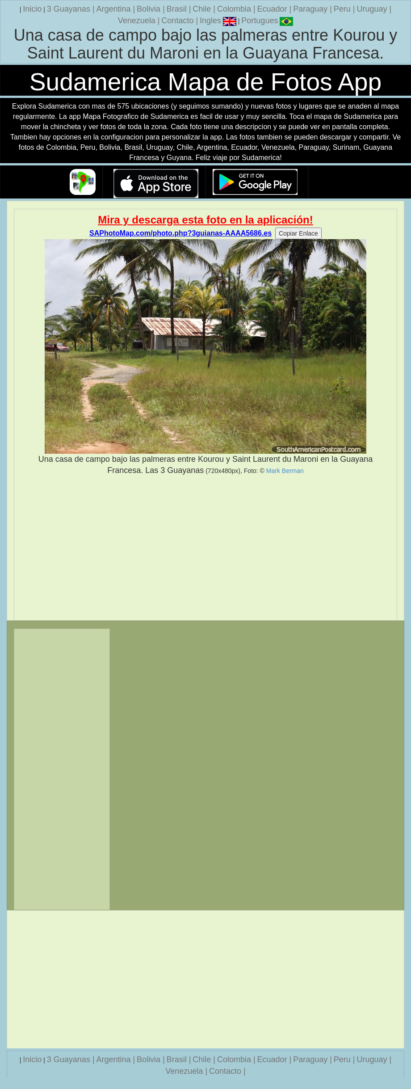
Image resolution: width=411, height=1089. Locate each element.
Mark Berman (285, 470)
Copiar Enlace (298, 233)
